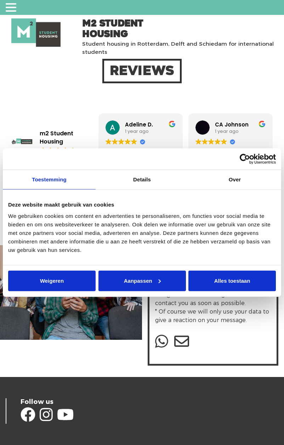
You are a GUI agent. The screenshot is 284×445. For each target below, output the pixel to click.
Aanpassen (142, 280)
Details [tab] (142, 179)
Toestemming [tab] (49, 179)
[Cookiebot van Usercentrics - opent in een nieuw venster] (245, 159)
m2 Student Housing (112, 28)
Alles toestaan (232, 280)
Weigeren (52, 280)
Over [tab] (235, 179)
